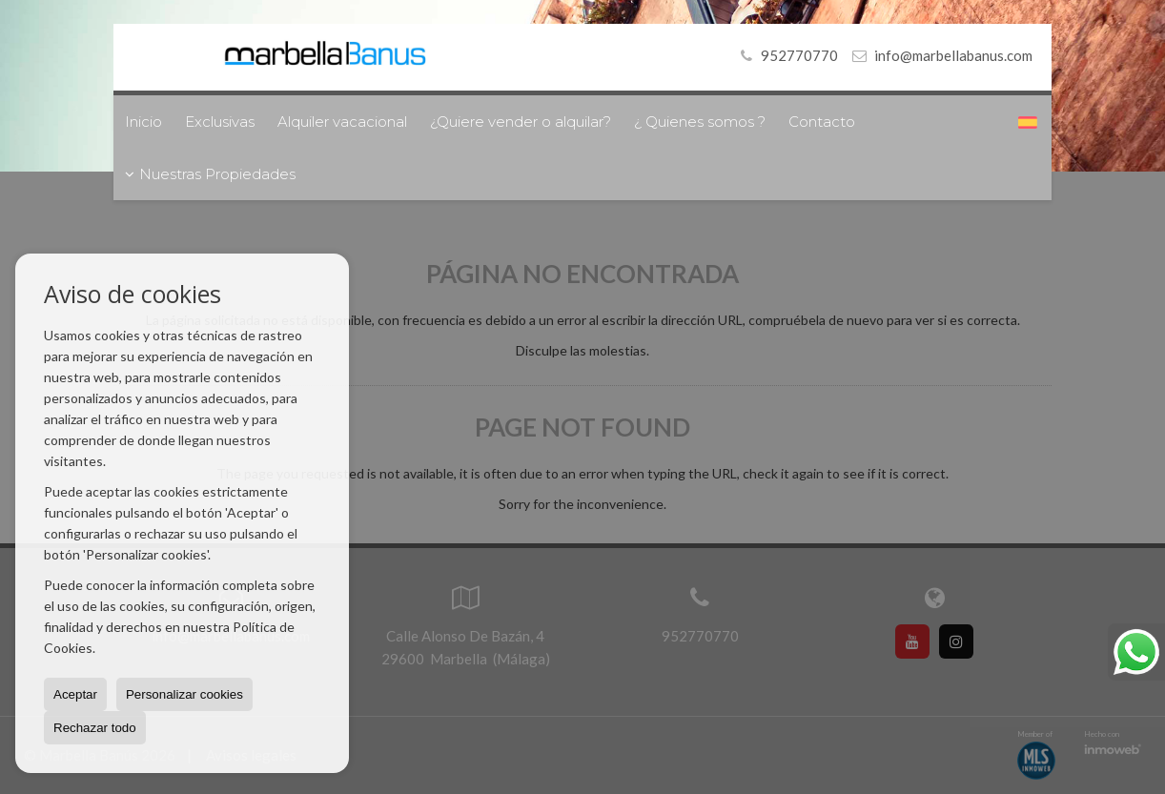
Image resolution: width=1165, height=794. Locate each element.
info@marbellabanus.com (953, 55)
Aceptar (75, 694)
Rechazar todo (94, 728)
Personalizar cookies (184, 694)
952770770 (786, 55)
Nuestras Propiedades (210, 174)
